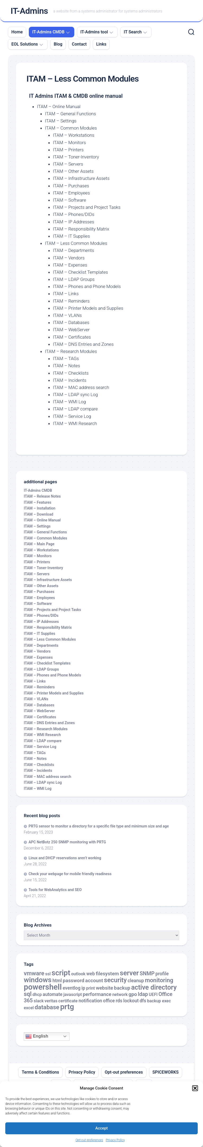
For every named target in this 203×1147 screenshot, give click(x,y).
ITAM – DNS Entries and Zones (83, 344)
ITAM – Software (69, 200)
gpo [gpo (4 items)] (132, 994)
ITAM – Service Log (72, 416)
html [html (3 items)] (57, 980)
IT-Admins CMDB (48, 31)
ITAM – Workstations (73, 135)
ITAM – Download (38, 514)
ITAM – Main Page (39, 544)
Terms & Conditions (40, 1072)
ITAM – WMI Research (75, 423)
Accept (101, 1128)
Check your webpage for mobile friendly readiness (70, 874)
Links (101, 44)
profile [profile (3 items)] (162, 973)
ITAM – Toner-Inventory (76, 157)
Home (17, 31)
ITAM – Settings (60, 120)
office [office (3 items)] (109, 1000)
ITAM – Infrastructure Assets (81, 178)
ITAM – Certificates (72, 337)
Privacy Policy (115, 1140)
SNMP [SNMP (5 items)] (147, 974)
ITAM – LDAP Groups (74, 279)
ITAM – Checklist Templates (80, 272)
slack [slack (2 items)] (39, 1000)
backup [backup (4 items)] (122, 988)
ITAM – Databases (71, 322)
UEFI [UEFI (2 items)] (153, 994)
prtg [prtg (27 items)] (67, 1006)
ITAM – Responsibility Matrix (81, 229)
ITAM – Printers (68, 149)
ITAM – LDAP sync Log (75, 394)
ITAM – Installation (39, 508)
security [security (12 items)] (115, 980)
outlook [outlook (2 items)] (78, 973)
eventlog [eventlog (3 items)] (72, 988)
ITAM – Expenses (70, 265)
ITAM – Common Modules (71, 128)
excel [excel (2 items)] (29, 1007)
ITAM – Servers (68, 164)
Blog (58, 44)
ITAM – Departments (73, 250)
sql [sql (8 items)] (27, 994)
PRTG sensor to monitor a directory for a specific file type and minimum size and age (99, 826)
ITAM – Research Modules (71, 351)
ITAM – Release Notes (42, 496)
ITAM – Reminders (71, 301)
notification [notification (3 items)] (90, 1000)
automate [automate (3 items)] (53, 994)
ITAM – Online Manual (59, 106)
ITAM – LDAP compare (75, 408)
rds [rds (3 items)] (119, 1000)
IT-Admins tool (94, 31)
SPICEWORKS (166, 1072)
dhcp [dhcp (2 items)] (37, 994)
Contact (79, 44)
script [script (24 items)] (61, 972)
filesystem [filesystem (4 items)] (107, 974)
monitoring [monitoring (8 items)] (159, 980)
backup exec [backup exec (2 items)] (159, 1000)
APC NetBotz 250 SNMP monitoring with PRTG (67, 842)
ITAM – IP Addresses (73, 221)
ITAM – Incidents (69, 380)
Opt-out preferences (89, 1140)
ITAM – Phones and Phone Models (87, 286)
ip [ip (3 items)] (83, 988)
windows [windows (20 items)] (38, 980)
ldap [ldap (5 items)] (143, 994)
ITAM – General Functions (70, 113)
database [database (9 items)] (47, 1007)
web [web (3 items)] (90, 973)
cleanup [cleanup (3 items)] (136, 980)
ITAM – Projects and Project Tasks (87, 207)
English (36, 1036)
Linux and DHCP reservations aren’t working (65, 858)
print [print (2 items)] (90, 988)
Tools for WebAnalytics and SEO (55, 890)
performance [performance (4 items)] (97, 994)
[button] (195, 1088)
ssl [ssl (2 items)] (48, 973)
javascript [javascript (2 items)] (72, 994)
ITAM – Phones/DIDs (73, 214)
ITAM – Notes (66, 365)
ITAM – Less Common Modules (76, 243)
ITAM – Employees (71, 193)
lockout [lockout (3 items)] (131, 1000)
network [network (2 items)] (120, 994)
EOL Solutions (24, 44)
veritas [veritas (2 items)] (51, 1000)
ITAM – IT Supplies (71, 236)
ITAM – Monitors (69, 142)
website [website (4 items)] (104, 988)
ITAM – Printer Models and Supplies (88, 308)
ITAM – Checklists (71, 373)
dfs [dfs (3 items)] (143, 1000)
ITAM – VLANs (67, 315)
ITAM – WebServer (71, 329)
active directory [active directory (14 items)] (154, 987)
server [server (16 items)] (129, 973)
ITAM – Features (37, 502)
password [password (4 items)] (73, 981)
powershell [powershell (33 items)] (43, 986)
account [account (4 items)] (94, 981)
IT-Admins (29, 11)
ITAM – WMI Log (69, 401)
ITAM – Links (66, 293)
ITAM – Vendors (69, 257)
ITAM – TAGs (66, 358)
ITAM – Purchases (71, 185)
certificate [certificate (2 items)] (68, 1000)
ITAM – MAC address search (81, 387)
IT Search (133, 31)
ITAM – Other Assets (73, 171)
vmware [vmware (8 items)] (34, 973)
